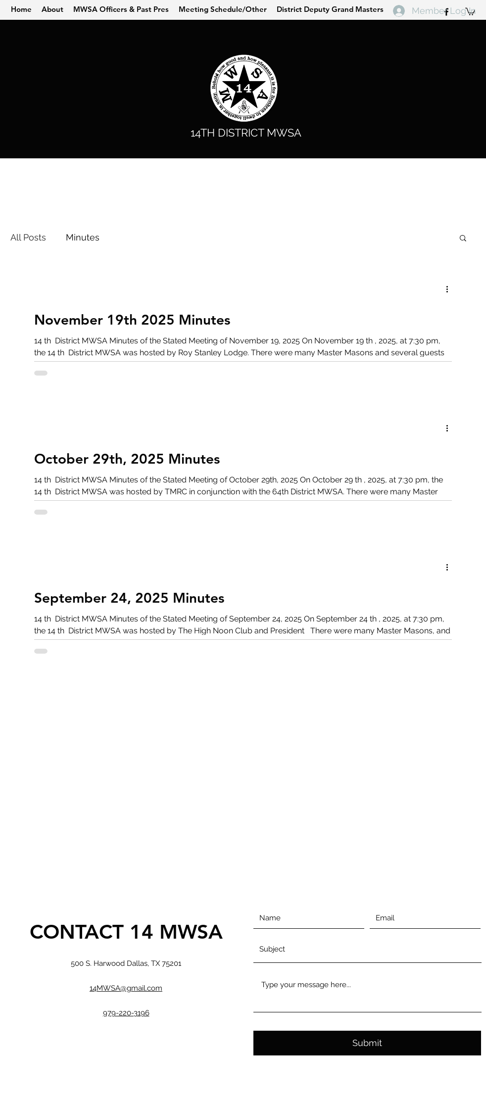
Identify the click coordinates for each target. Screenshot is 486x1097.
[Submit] (367, 1043)
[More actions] (450, 289)
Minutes (82, 237)
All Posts (28, 237)
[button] (463, 239)
